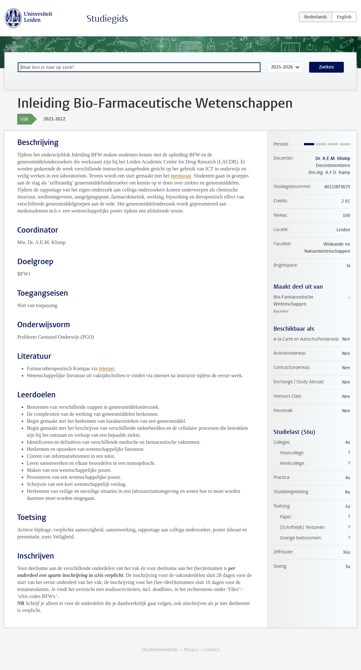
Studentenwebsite (159, 650)
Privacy (191, 650)
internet (106, 368)
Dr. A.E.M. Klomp (332, 158)
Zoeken (326, 67)
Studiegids (107, 19)
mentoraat (181, 175)
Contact (211, 650)
